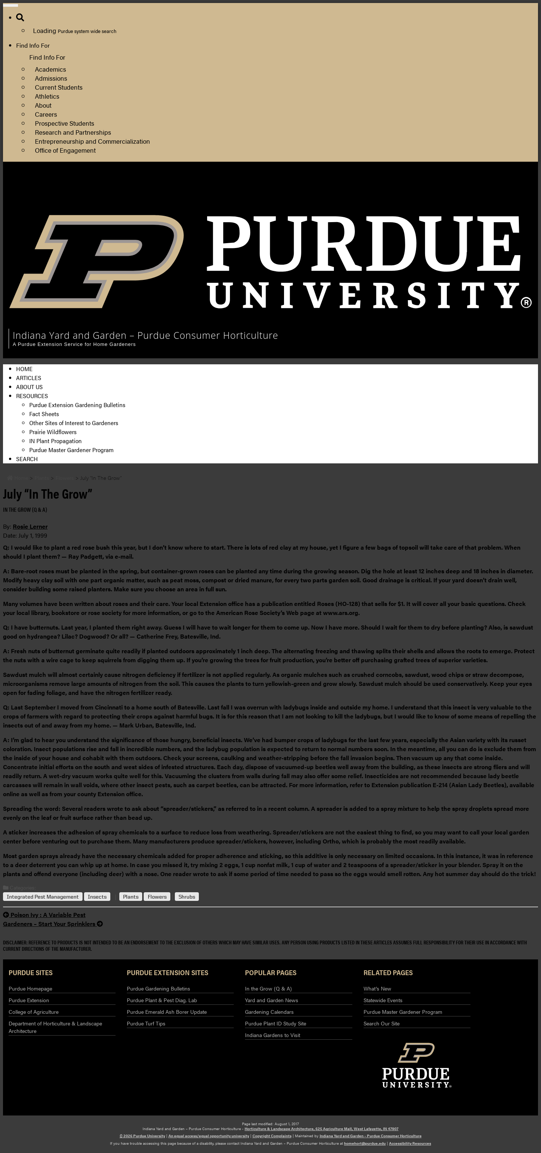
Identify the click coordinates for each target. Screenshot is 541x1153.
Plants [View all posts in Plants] (130, 896)
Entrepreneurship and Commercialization (92, 141)
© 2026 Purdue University (142, 1135)
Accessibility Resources (410, 1143)
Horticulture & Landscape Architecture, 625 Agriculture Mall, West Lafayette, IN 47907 (321, 1128)
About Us (29, 386)
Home (24, 368)
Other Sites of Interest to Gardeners (73, 422)
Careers (46, 114)
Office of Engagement (65, 150)
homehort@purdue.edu (365, 1143)
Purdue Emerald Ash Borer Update (167, 1011)
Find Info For (33, 45)
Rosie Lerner (30, 526)
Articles (28, 377)
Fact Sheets (44, 413)
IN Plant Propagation (55, 440)
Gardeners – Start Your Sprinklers (53, 923)
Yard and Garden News (271, 1000)
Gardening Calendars (269, 1011)
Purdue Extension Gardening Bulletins (77, 404)
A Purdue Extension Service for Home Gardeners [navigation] (74, 344)
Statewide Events (383, 1000)
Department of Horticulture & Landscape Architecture (55, 1026)
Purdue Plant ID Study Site (275, 1023)
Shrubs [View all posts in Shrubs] (187, 896)
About (43, 105)
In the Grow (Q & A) (268, 988)
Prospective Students (64, 123)
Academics (50, 69)
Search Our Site (382, 1023)
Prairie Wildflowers (53, 431)
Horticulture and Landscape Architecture (476, 185)
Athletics (47, 96)
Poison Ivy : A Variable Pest (44, 914)
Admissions (51, 78)
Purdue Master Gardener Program (71, 449)
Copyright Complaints (272, 1135)
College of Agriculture (452, 194)
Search (27, 458)
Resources (32, 395)
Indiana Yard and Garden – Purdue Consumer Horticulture (371, 1135)
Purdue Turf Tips (146, 1023)
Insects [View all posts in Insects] (97, 896)
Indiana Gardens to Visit (272, 1035)
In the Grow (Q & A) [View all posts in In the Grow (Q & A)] (25, 509)
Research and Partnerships (73, 132)
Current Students (59, 87)
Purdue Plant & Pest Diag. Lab (162, 1000)
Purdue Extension (446, 203)
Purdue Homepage (30, 988)
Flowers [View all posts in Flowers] (157, 896)
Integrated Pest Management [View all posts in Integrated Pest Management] (43, 896)
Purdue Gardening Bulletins (158, 988)
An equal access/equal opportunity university (208, 1135)
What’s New (377, 988)
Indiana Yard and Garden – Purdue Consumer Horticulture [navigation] (145, 335)
